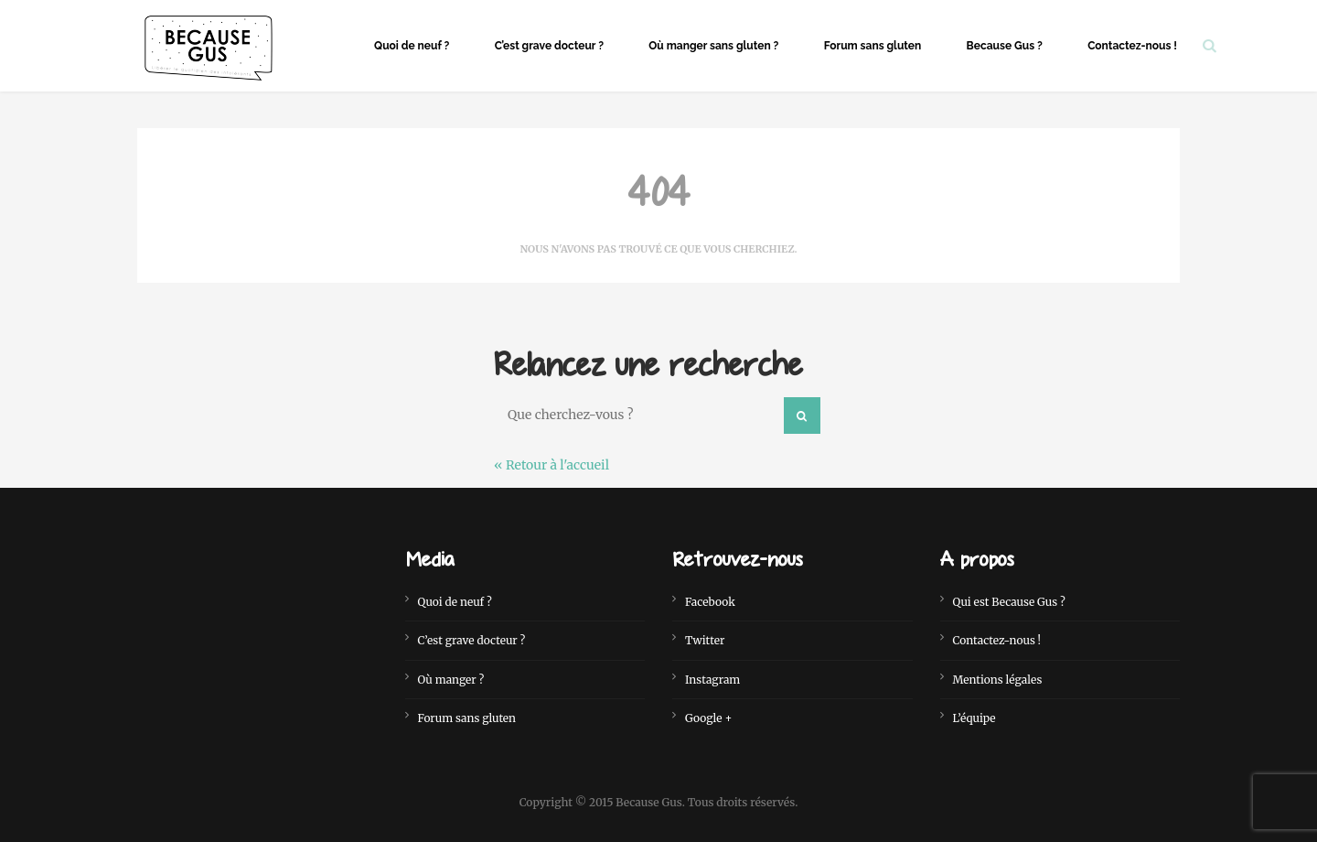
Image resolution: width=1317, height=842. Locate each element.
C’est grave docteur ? (549, 45)
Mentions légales (998, 679)
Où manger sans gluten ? (713, 45)
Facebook (710, 602)
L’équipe (974, 718)
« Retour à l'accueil (551, 465)
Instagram (712, 679)
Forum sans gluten (873, 45)
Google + (708, 718)
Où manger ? (451, 679)
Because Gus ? (1005, 45)
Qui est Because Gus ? (1009, 602)
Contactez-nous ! (1132, 45)
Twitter (704, 640)
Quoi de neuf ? (411, 45)
